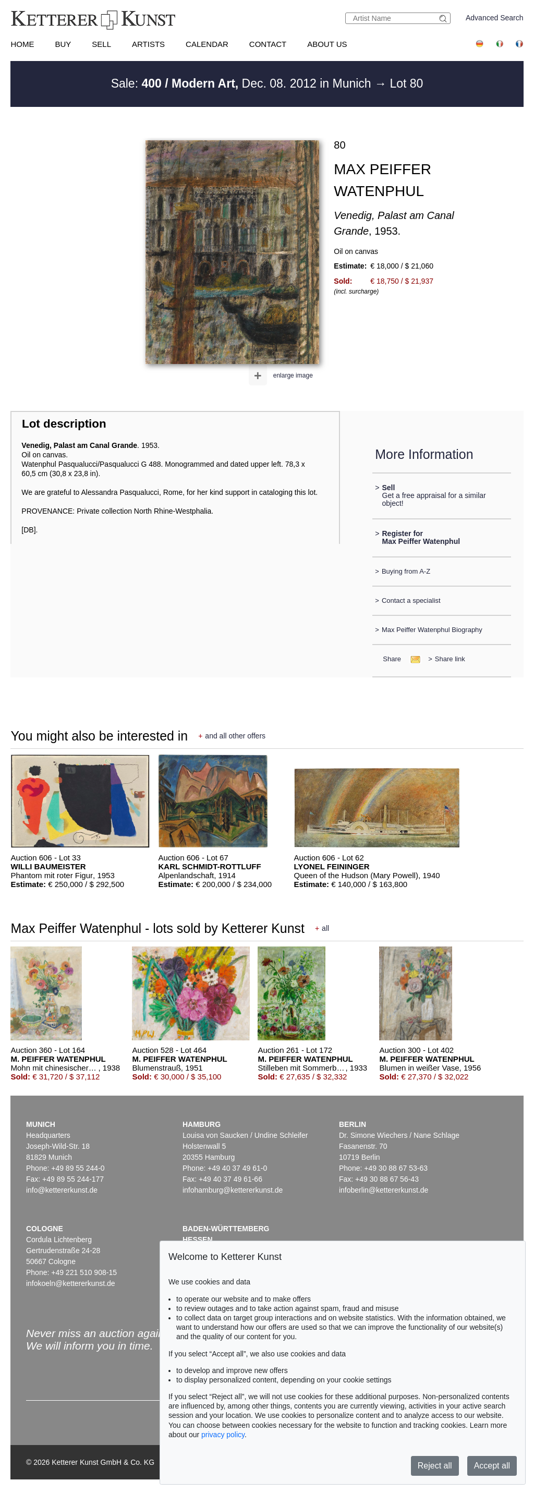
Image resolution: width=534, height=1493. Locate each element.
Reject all (435, 1465)
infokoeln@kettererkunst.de (70, 1283)
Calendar (207, 44)
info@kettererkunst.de (62, 1190)
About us (327, 44)
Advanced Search (495, 18)
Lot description (64, 423)
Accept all (492, 1465)
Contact (267, 44)
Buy (63, 44)
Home (22, 44)
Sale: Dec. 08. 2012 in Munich (242, 83)
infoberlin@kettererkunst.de (383, 1190)
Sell (101, 44)
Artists (148, 44)
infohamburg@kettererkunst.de (233, 1190)
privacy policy (223, 1434)
